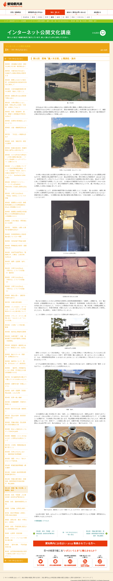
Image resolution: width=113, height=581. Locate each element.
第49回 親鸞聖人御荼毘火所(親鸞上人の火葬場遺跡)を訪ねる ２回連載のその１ (16, 210)
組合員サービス (14, 21)
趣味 (52, 17)
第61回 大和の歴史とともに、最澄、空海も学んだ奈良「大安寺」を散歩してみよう (15, 101)
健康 (58, 17)
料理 (46, 17)
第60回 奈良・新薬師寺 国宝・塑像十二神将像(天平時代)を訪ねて (15, 110)
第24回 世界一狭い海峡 (13, 394)
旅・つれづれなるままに (62, 21)
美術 (73, 17)
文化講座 (23, 21)
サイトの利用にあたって (12, 574)
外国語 (40, 17)
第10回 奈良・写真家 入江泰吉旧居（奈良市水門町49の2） (45, 530)
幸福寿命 (26, 17)
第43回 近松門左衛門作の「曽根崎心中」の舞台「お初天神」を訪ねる (15, 251)
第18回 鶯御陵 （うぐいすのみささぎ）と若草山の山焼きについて (16, 435)
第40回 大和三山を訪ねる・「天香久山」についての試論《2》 (15, 276)
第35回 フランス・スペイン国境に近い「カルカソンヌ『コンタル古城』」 (15, 315)
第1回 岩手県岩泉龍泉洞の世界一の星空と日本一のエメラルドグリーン (16, 550)
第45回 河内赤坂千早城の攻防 (15, 237)
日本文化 (80, 17)
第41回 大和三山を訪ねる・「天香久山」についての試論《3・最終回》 (15, 267)
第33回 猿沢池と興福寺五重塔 (15, 328)
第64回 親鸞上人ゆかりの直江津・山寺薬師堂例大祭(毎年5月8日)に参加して (16, 79)
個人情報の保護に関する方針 (31, 574)
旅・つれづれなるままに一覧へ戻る (70, 530)
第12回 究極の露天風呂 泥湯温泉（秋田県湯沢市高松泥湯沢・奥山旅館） (95, 530)
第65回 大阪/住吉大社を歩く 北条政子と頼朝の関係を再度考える (16, 70)
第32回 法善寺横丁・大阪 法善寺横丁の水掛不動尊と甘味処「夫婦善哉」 (15, 335)
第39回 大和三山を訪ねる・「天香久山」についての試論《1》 (15, 285)
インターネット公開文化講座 (36, 21)
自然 (88, 17)
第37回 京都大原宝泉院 (13, 299)
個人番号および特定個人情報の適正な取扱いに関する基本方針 (61, 574)
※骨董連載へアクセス (41, 517)
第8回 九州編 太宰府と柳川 (15, 505)
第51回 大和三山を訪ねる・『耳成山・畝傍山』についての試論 (15, 192)
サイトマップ (87, 574)
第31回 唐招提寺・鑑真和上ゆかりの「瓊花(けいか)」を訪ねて (15, 344)
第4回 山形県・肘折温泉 (13, 530)
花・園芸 (66, 17)
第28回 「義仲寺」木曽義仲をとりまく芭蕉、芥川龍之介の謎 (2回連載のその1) (16, 367)
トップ (6, 21)
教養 (33, 17)
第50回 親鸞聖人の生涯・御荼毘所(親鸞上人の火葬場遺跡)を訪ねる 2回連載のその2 (15, 201)
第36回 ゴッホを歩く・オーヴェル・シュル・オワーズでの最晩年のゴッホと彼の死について (15, 306)
